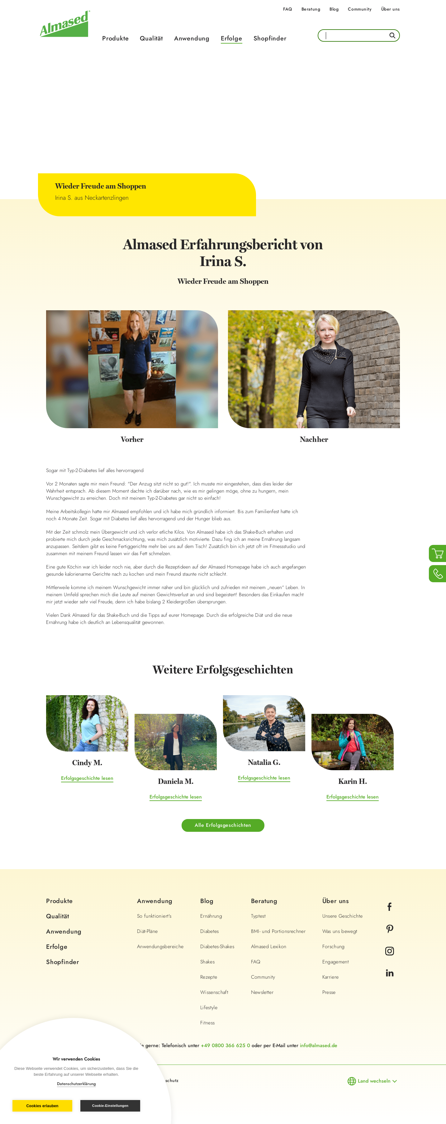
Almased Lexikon (269, 946)
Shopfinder (270, 38)
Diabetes (209, 931)
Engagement (335, 961)
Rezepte (208, 977)
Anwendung (192, 38)
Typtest (258, 916)
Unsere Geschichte (342, 916)
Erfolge (231, 38)
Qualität (151, 38)
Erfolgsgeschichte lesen (87, 778)
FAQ (287, 9)
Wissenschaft (214, 992)
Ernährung (211, 916)
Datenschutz (166, 1080)
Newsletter (262, 992)
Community (360, 9)
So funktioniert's (154, 916)
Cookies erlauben (42, 1106)
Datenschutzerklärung (76, 1084)
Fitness (207, 1022)
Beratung (310, 9)
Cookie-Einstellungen (110, 1106)
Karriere (330, 977)
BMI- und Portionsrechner (278, 931)
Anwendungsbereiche (160, 946)
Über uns (390, 9)
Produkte (115, 38)
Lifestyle (208, 1007)
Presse (329, 992)
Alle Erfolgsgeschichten (223, 825)
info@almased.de (318, 1045)
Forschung (333, 946)
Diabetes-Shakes (217, 946)
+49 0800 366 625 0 (225, 1045)
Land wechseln (374, 1080)
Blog (334, 9)
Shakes (207, 961)
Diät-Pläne (147, 931)
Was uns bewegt (340, 931)
